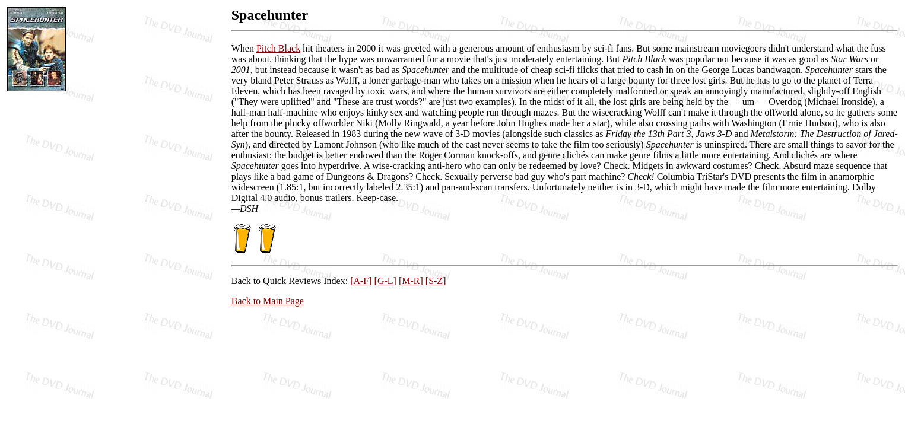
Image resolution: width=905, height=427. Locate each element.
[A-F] (360, 281)
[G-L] (385, 281)
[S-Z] (435, 281)
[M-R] (411, 281)
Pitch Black (278, 48)
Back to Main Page (267, 301)
